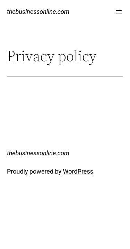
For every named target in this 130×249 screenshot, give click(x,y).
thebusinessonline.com (38, 11)
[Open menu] (119, 12)
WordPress (78, 171)
